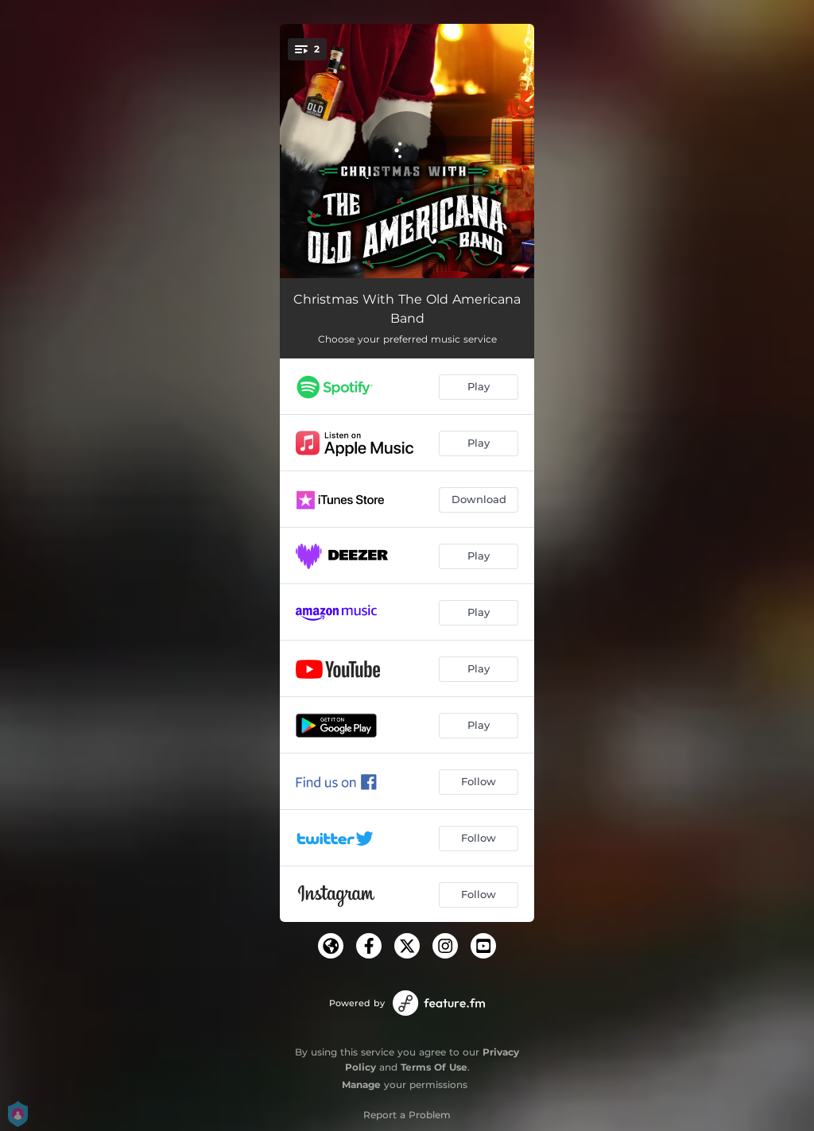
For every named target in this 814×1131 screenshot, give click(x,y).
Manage (361, 1084)
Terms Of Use (434, 1067)
